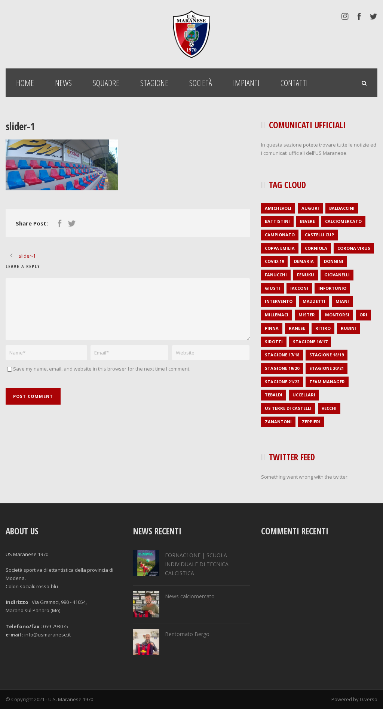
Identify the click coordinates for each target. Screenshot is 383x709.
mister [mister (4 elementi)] (306, 314)
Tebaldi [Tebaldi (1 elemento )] (273, 395)
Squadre (106, 82)
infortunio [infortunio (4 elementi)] (332, 288)
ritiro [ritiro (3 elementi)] (323, 328)
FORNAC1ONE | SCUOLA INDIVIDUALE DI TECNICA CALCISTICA (197, 564)
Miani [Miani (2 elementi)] (342, 301)
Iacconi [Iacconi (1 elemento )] (299, 288)
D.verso (368, 699)
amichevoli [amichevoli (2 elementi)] (278, 208)
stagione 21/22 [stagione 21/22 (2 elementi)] (282, 381)
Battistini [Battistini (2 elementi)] (277, 221)
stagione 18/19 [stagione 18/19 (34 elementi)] (326, 354)
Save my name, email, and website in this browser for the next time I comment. (101, 368)
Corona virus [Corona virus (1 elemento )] (353, 248)
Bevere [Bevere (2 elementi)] (307, 221)
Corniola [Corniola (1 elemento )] (316, 248)
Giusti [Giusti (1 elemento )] (272, 288)
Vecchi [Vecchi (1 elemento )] (329, 408)
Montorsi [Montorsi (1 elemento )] (337, 314)
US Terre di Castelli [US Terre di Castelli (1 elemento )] (288, 408)
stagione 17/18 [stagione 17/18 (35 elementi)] (282, 354)
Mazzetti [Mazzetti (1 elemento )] (314, 301)
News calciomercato (190, 596)
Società (200, 82)
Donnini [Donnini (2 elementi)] (333, 261)
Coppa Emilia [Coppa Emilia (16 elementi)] (280, 248)
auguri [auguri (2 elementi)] (310, 208)
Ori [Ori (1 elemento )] (363, 314)
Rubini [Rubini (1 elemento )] (348, 328)
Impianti (246, 82)
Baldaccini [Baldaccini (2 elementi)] (342, 208)
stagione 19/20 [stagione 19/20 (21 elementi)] (282, 368)
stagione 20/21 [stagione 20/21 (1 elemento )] (326, 368)
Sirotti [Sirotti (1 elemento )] (274, 341)
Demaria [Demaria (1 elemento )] (304, 261)
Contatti (294, 82)
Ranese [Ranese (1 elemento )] (297, 328)
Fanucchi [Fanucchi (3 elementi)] (276, 274)
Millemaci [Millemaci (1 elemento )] (276, 314)
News (63, 82)
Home (25, 82)
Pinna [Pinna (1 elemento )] (272, 328)
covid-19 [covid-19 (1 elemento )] (274, 261)
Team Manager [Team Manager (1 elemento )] (327, 381)
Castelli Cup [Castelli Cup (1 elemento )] (319, 234)
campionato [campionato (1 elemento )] (280, 234)
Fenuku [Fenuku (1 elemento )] (305, 274)
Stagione (154, 82)
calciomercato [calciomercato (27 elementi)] (343, 221)
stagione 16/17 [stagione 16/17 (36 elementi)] (310, 341)
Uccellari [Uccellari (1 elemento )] (303, 395)
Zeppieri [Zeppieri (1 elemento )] (311, 421)
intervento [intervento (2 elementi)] (278, 301)
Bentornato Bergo (187, 634)
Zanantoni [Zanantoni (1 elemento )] (278, 421)
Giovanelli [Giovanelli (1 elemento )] (337, 274)
